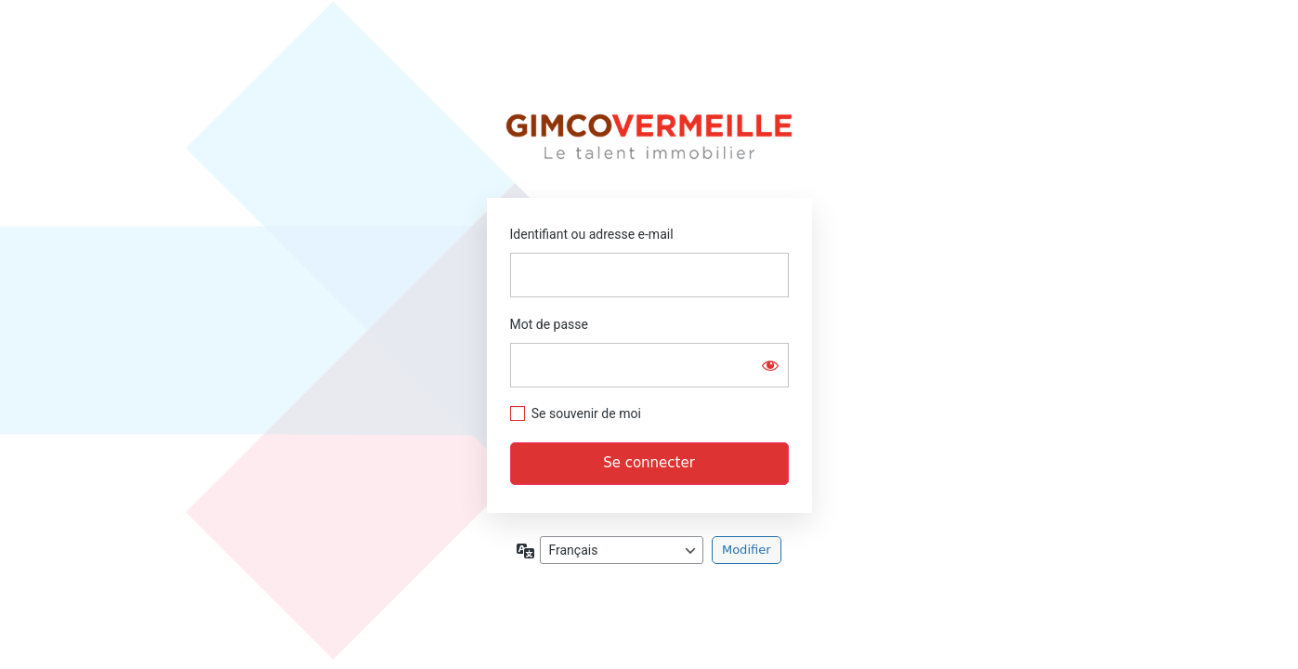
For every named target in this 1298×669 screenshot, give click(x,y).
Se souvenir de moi (586, 413)
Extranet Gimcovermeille (649, 137)
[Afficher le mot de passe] (770, 365)
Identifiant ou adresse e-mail (592, 234)
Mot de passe (549, 324)
